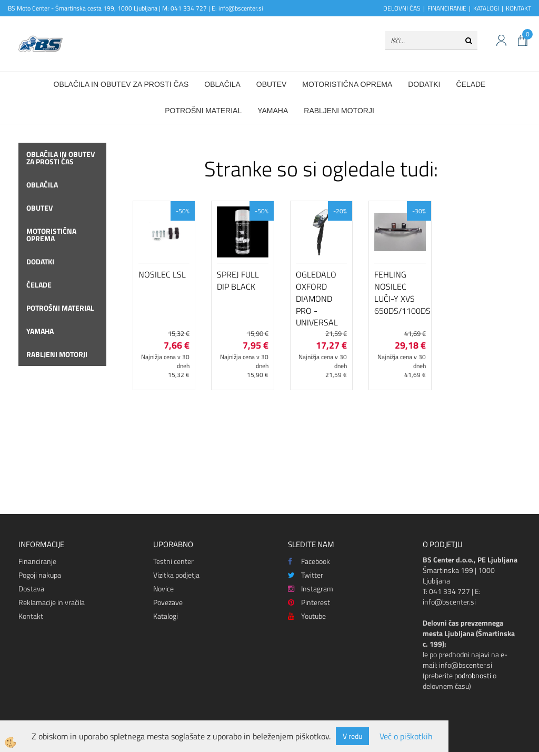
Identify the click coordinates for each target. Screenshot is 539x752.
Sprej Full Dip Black (238, 280)
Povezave (168, 602)
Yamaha (272, 110)
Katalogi (165, 615)
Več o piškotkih (406, 736)
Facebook (309, 561)
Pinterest (309, 602)
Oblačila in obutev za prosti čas (121, 84)
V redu (352, 735)
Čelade (470, 84)
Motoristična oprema (347, 84)
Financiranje (37, 561)
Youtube (307, 615)
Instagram (310, 588)
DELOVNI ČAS (402, 8)
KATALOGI (486, 8)
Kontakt (30, 615)
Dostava (31, 588)
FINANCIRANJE (446, 8)
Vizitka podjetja (176, 574)
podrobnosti (472, 675)
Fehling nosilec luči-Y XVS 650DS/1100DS (399, 292)
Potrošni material (203, 110)
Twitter (305, 574)
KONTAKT (518, 8)
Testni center (173, 561)
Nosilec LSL (162, 274)
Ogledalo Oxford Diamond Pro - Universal (317, 298)
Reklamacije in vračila (51, 602)
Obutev (271, 84)
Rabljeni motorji (339, 110)
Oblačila (222, 84)
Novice (163, 588)
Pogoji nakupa (39, 574)
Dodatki (424, 84)
